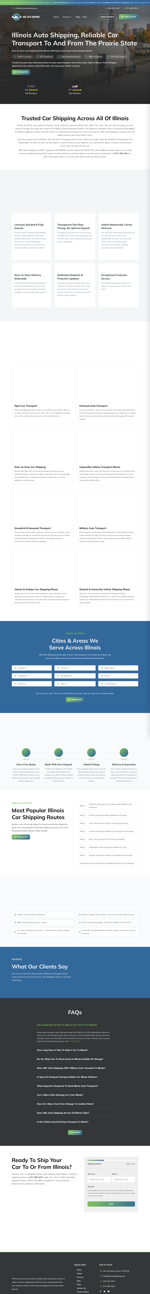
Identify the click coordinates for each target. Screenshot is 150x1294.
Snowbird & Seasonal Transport (32, 527)
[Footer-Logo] (22, 1264)
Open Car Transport (25, 405)
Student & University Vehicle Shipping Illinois (104, 589)
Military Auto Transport (92, 527)
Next (111, 1204)
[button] (31, 90)
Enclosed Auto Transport (93, 405)
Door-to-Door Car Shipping (30, 466)
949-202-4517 (114, 8)
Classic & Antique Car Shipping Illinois (36, 589)
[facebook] (100, 1292)
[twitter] (104, 1292)
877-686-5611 (132, 8)
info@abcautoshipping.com (26, 8)
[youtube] (109, 1292)
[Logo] (26, 14)
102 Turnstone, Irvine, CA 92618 (116, 1271)
